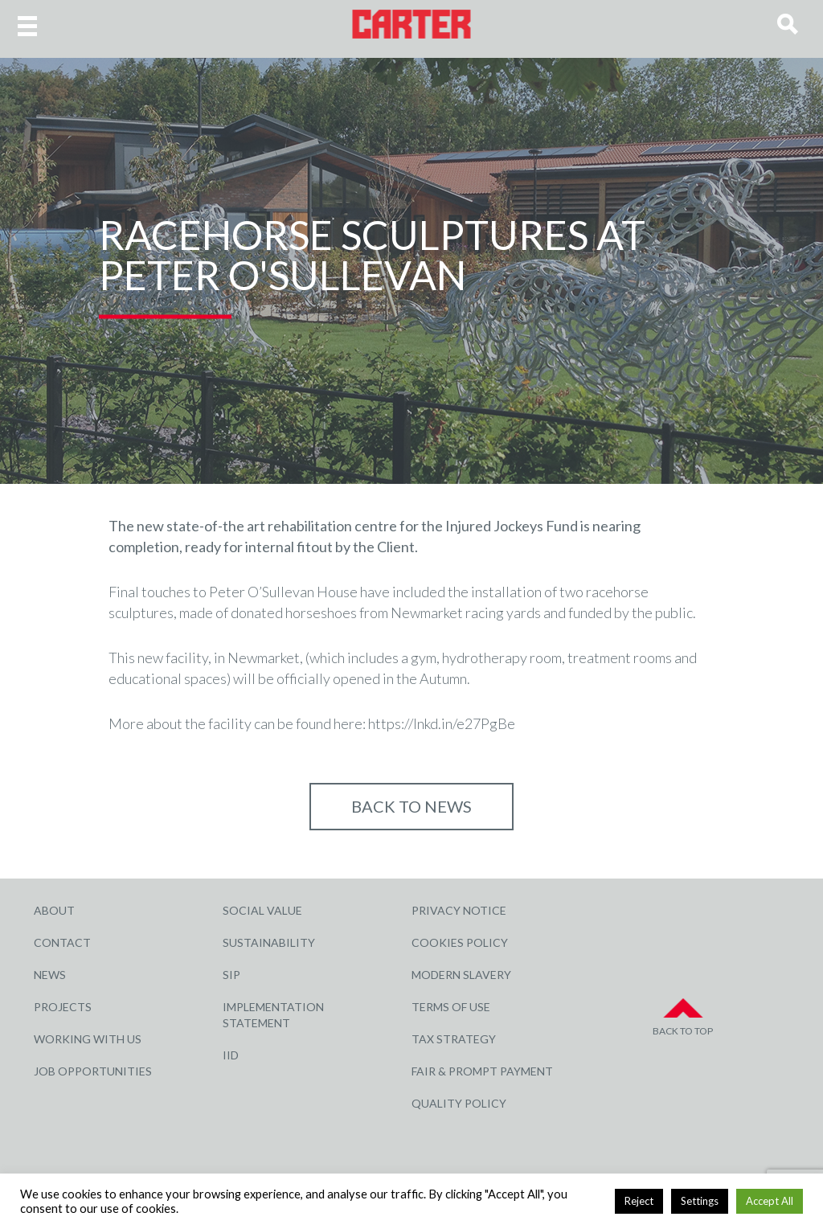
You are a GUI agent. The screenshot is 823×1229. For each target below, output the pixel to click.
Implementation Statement (273, 1015)
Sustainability (269, 942)
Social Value (262, 910)
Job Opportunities (93, 1071)
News (50, 974)
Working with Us (87, 1039)
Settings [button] (700, 1200)
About (54, 910)
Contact (62, 942)
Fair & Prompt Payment (482, 1071)
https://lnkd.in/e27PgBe (441, 723)
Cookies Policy (460, 942)
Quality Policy (459, 1103)
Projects (63, 1007)
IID (231, 1055)
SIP (231, 974)
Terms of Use (451, 1007)
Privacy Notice (459, 910)
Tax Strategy (454, 1039)
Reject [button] (638, 1200)
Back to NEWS (411, 806)
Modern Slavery (461, 974)
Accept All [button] (769, 1200)
